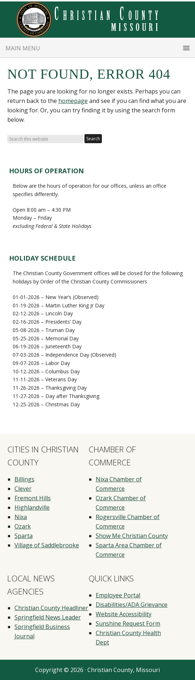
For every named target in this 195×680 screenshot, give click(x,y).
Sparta (23, 536)
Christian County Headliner (51, 608)
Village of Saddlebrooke (46, 545)
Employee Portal (118, 595)
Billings (24, 479)
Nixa (20, 517)
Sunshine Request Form (128, 623)
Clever (23, 489)
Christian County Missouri (97, 19)
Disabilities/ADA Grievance (131, 605)
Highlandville (32, 507)
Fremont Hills (32, 498)
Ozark (22, 526)
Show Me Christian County (132, 536)
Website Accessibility (124, 614)
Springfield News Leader (47, 617)
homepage (73, 101)
